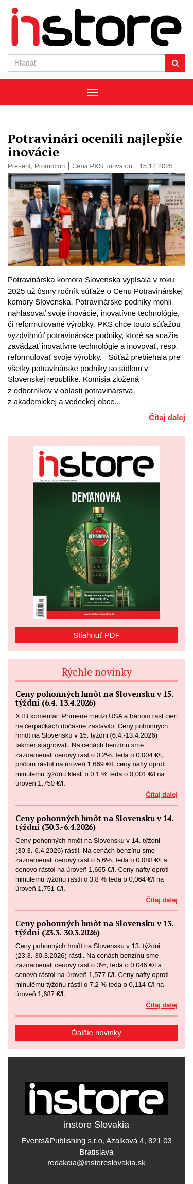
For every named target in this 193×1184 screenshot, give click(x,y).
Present (19, 166)
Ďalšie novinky (96, 1032)
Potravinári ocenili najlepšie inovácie (95, 145)
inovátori (119, 166)
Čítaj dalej (167, 417)
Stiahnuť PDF (96, 635)
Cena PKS (87, 166)
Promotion (49, 166)
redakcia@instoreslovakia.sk (96, 1162)
